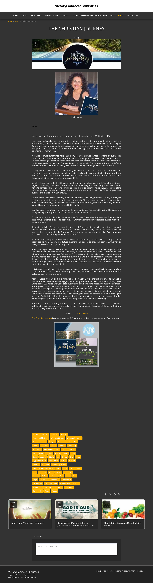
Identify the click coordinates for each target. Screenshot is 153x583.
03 (106, 504)
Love (72, 468)
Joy (58, 457)
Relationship (72, 442)
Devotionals (37, 491)
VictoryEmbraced (51, 483)
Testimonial (66, 480)
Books (35, 457)
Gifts (64, 449)
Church (35, 445)
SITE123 (20, 577)
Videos (54, 491)
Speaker (36, 464)
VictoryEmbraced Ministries (42, 487)
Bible (34, 442)
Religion (52, 442)
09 (13, 504)
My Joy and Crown (39, 461)
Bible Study (37, 449)
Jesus (78, 468)
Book (73, 453)
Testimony (43, 480)
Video (47, 491)
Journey (35, 434)
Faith (58, 468)
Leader (53, 445)
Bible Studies (48, 449)
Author (63, 461)
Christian (44, 434)
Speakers (45, 464)
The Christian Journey (42, 318)
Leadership (72, 445)
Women (64, 434)
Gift (57, 449)
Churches (44, 445)
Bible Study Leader (59, 464)
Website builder (30, 577)
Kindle (51, 457)
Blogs (35, 480)
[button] (137, 15)
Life (61, 476)
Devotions (68, 487)
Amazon (43, 457)
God (34, 472)
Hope (65, 468)
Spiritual (71, 449)
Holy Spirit (42, 472)
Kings (78, 457)
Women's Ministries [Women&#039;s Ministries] (74, 438)
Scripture (42, 442)
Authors (72, 461)
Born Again (68, 472)
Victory (44, 476)
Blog (16, 21)
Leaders (62, 445)
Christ (51, 472)
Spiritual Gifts (38, 453)
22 (59, 504)
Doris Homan (53, 461)
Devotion (58, 487)
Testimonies (54, 480)
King (71, 457)
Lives (68, 476)
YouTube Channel (80, 313)
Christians (54, 434)
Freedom (36, 476)
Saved (58, 472)
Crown (64, 457)
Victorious (53, 476)
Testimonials (37, 483)
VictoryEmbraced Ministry (69, 483)
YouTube (49, 453)
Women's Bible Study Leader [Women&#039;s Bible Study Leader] (43, 468)
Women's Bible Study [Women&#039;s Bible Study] (40, 438)
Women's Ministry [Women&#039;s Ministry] (57, 438)
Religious (61, 442)
